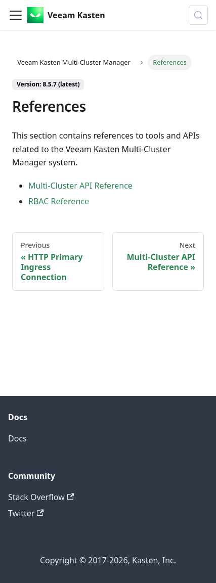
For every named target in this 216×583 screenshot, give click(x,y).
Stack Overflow (41, 497)
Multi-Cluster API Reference (80, 185)
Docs (17, 438)
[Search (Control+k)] (198, 15)
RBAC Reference (58, 201)
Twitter (26, 513)
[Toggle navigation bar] (15, 15)
